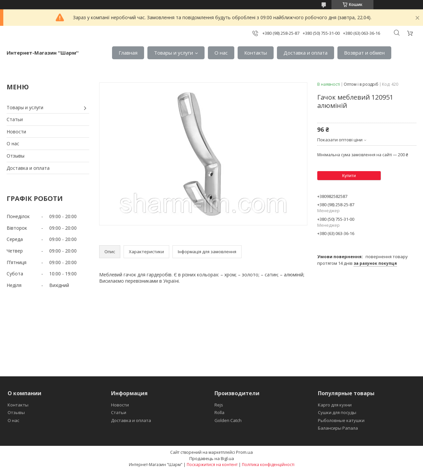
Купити (349, 175)
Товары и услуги (173, 52)
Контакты (255, 52)
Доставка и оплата (305, 52)
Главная (128, 52)
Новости (16, 131)
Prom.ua (244, 452)
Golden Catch (228, 420)
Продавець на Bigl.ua (211, 458)
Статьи (15, 119)
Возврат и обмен (364, 52)
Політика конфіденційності (268, 464)
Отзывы (15, 156)
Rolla (219, 412)
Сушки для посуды (337, 412)
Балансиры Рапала (338, 428)
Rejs (218, 405)
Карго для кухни (335, 405)
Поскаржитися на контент (212, 464)
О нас (221, 52)
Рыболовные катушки (341, 420)
